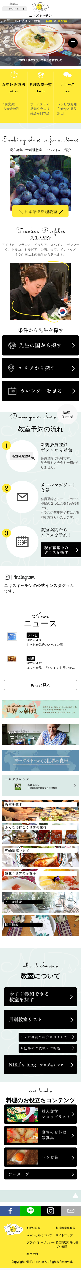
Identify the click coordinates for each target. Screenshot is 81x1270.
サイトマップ (64, 1235)
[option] (40, 185)
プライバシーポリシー (41, 1242)
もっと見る (40, 685)
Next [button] (55, 177)
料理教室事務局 (65, 1228)
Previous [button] (27, 177)
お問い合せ (34, 1228)
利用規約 (32, 1254)
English (14, 3)
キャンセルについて (39, 1235)
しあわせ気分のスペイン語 (45, 645)
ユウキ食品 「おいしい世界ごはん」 (52, 668)
